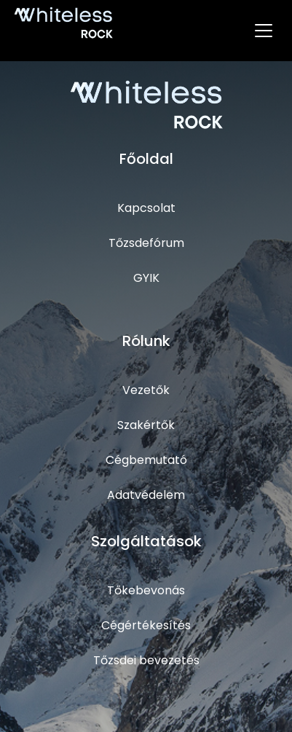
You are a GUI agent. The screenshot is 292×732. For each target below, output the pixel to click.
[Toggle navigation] (263, 30)
